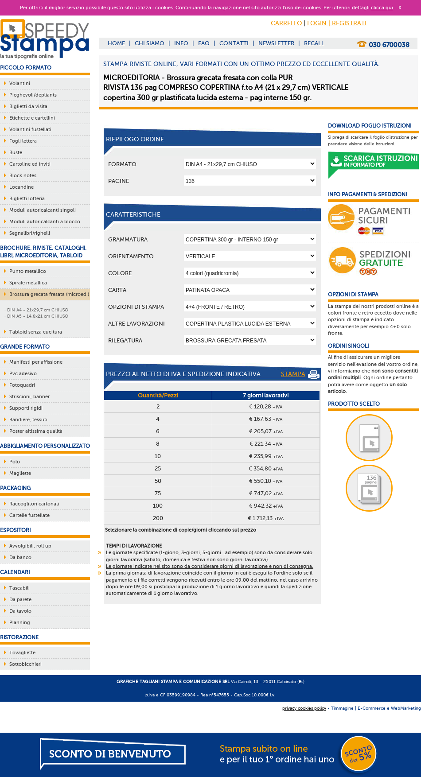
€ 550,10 (265, 481)
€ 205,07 (266, 431)
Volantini (19, 83)
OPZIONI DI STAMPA (136, 306)
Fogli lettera (23, 141)
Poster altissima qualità (35, 431)
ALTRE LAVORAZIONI (136, 323)
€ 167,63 (265, 419)
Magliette (20, 473)
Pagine (118, 181)
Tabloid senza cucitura (35, 332)
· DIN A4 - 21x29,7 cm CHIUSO (36, 309)
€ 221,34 (265, 443)
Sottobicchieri (25, 664)
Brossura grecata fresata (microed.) (49, 294)
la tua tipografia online (27, 56)
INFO (181, 43)
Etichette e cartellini (32, 118)
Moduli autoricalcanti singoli (42, 210)
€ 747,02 (266, 493)
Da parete (20, 599)
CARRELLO (286, 23)
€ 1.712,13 (266, 518)
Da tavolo (20, 611)
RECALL (314, 43)
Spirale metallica (28, 283)
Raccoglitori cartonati (34, 504)
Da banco (20, 557)
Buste (15, 152)
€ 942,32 (266, 505)
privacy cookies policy (304, 708)
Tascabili (19, 588)
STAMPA (300, 374)
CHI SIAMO (149, 43)
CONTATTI (234, 43)
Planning (19, 622)
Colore (120, 273)
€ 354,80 (266, 468)
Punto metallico (27, 271)
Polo (14, 462)
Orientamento (131, 256)
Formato (122, 164)
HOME (116, 43)
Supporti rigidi (26, 408)
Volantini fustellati (30, 129)
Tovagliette (22, 653)
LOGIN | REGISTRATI (336, 23)
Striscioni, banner (29, 397)
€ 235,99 (266, 456)
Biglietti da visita (28, 106)
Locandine (21, 187)
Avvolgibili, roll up (30, 546)
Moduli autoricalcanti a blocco (44, 222)
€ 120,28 (265, 406)
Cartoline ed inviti (30, 164)
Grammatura (128, 239)
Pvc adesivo (23, 374)
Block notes (22, 176)
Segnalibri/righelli (29, 233)
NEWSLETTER (276, 43)
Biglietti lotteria (27, 199)
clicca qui (382, 8)
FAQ (204, 43)
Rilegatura (125, 340)
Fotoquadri (22, 385)
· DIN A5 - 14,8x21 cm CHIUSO (36, 316)
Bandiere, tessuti (28, 420)
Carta (117, 290)
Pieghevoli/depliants (33, 95)
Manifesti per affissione (35, 362)
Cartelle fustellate (29, 515)
